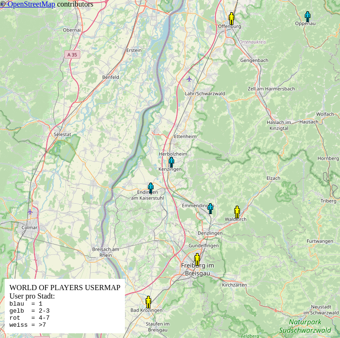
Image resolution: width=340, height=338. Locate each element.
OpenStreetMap (31, 4)
